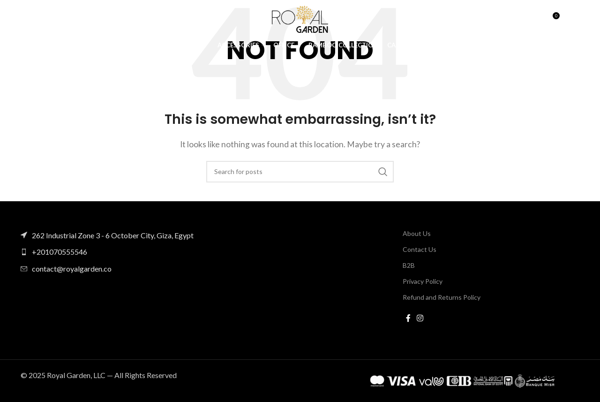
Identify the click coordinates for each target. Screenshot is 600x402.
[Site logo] (300, 19)
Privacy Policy (422, 281)
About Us (417, 233)
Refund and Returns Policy (441, 297)
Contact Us (419, 249)
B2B (409, 265)
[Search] (532, 21)
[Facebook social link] (408, 318)
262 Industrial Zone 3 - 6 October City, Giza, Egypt (113, 235)
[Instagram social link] (420, 318)
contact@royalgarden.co (72, 268)
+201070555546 (59, 251)
